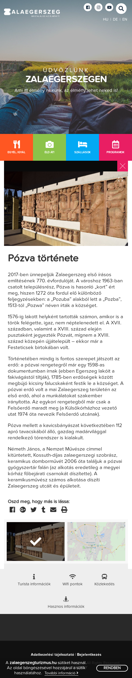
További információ (61, 673)
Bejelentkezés (89, 655)
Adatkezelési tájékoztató (52, 655)
